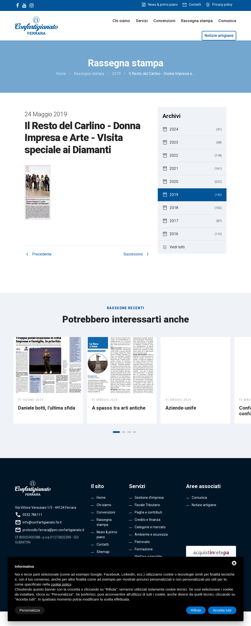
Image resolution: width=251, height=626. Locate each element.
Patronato (142, 542)
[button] (116, 432)
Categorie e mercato (150, 527)
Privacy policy (222, 4)
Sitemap (103, 552)
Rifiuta (196, 610)
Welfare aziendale (148, 556)
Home (101, 497)
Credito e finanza (147, 520)
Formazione (144, 549)
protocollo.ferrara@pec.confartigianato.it (53, 530)
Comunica (227, 21)
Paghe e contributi (148, 512)
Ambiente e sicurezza (151, 534)
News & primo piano (163, 4)
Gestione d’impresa (149, 497)
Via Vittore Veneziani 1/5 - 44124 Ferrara (45, 507)
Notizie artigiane (219, 35)
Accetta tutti (222, 610)
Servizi (142, 21)
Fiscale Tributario (147, 505)
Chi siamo (121, 21)
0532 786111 (32, 515)
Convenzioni (164, 21)
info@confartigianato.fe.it (42, 522)
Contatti (195, 4)
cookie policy (61, 584)
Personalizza (30, 610)
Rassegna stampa (197, 21)
